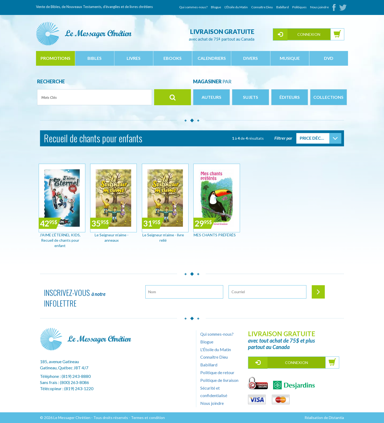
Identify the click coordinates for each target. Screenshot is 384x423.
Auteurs (211, 97)
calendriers (212, 58)
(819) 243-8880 (76, 376)
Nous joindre (319, 7)
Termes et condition (148, 417)
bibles (94, 58)
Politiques (299, 7)
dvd (328, 58)
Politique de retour (217, 372)
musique (290, 58)
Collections (328, 97)
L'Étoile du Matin (236, 7)
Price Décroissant (315, 137)
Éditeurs (289, 97)
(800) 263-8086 (74, 382)
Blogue (216, 7)
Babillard (282, 7)
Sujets (250, 97)
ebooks (172, 58)
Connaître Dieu (262, 7)
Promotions (55, 58)
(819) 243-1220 (78, 388)
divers (250, 58)
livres (134, 58)
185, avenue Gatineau (59, 361)
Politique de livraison (219, 380)
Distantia (336, 417)
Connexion (308, 34)
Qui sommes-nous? (193, 7)
